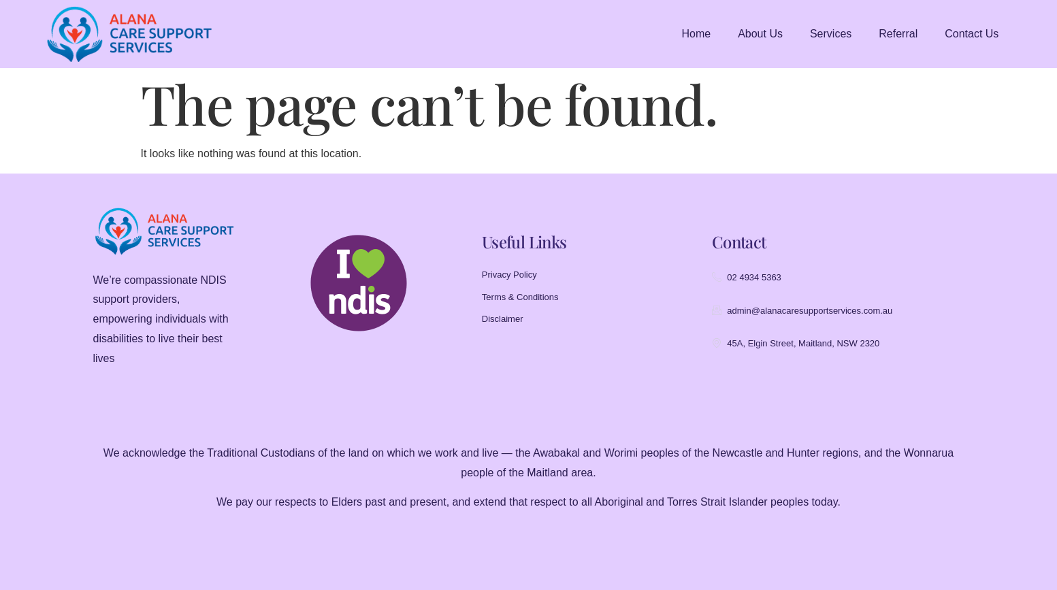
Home (696, 33)
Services (830, 33)
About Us (760, 33)
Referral (898, 33)
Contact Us (971, 33)
